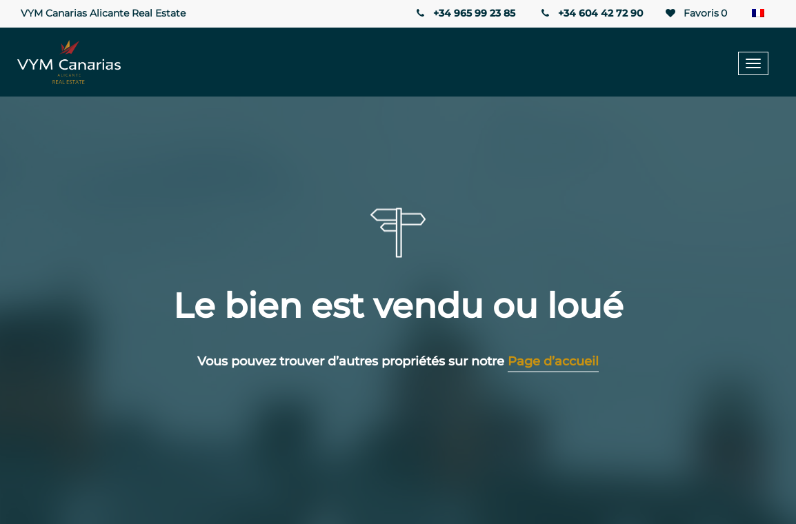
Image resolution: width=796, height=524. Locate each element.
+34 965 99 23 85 (464, 13)
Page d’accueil (553, 361)
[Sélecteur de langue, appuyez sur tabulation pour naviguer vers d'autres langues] (761, 14)
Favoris (695, 13)
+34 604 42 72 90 (591, 13)
